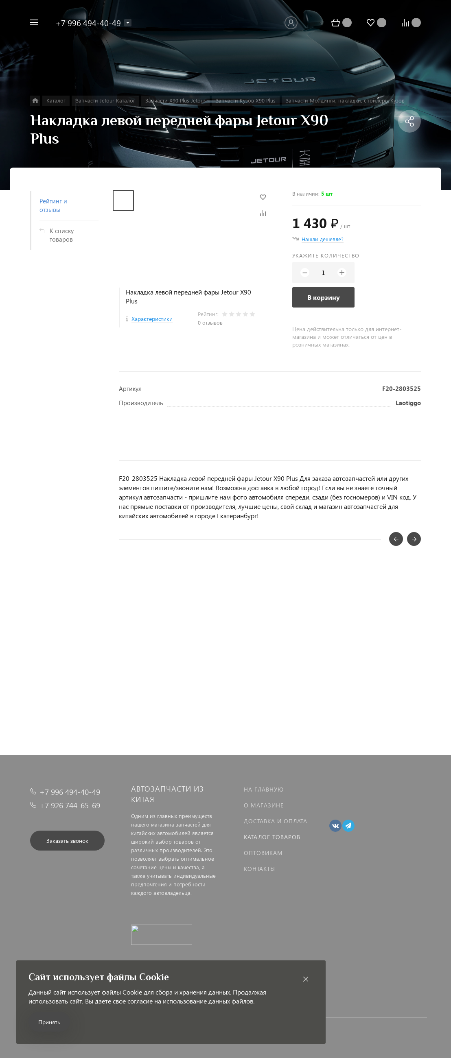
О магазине (264, 805)
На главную (264, 789)
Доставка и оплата (275, 821)
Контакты (259, 869)
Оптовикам (263, 853)
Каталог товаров (272, 837)
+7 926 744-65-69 (69, 805)
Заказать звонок (67, 840)
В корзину (323, 297)
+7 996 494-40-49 (88, 22)
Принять (49, 1022)
